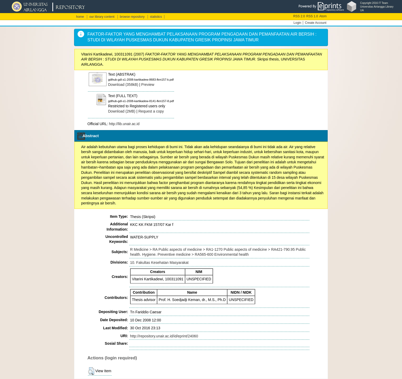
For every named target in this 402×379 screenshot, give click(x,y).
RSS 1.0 (312, 16)
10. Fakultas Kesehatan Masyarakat (159, 262)
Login (297, 23)
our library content (101, 17)
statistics (156, 17)
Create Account (315, 23)
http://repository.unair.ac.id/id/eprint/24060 (164, 336)
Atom (323, 16)
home (80, 17)
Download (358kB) (123, 84)
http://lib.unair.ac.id (124, 124)
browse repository (132, 17)
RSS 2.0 (299, 16)
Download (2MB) (121, 111)
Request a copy (151, 111)
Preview (147, 84)
